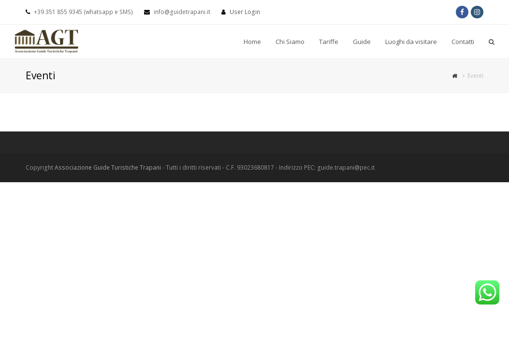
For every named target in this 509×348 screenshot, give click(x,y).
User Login (245, 12)
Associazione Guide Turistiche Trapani (108, 167)
